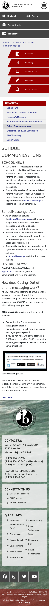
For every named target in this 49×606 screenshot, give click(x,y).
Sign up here (8, 271)
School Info (18, 42)
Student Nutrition (18, 503)
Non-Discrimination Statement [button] (17, 600)
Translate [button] (13, 34)
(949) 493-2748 (15, 477)
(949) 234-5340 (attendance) (24, 461)
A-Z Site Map (24, 603)
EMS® (44, 594)
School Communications (19, 126)
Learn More (7, 397)
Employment (15, 534)
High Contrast (40, 600)
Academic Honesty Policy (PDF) (17, 524)
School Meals (16, 551)
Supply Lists (13, 140)
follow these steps (32, 200)
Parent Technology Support (33, 530)
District (11, 16)
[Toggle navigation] (44, 6)
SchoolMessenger (17, 256)
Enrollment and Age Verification (22, 131)
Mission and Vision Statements (22, 112)
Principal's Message (16, 117)
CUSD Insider (16, 498)
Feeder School (16, 540)
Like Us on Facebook (19, 494)
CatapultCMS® (34, 594)
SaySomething (16, 546)
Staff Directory (14, 135)
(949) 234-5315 (15, 458)
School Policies (16, 557)
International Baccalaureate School (24, 121)
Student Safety (35, 520)
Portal (35, 16)
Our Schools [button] (14, 25)
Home (6, 42)
